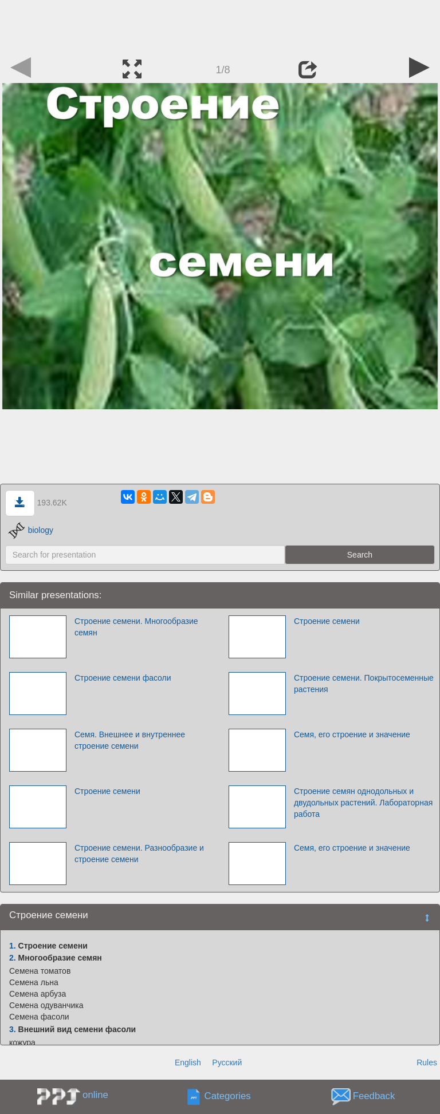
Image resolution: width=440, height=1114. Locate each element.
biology (30, 530)
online (95, 1094)
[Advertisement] (220, 26)
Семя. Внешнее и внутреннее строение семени (129, 740)
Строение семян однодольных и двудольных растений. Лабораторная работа (363, 803)
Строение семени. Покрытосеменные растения (364, 683)
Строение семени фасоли (122, 677)
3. (12, 1029)
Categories (228, 1096)
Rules (427, 1062)
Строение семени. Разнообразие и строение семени (139, 853)
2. (12, 957)
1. (12, 945)
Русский (227, 1062)
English (188, 1062)
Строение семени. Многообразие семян (136, 627)
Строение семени (327, 621)
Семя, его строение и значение (352, 734)
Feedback (374, 1096)
